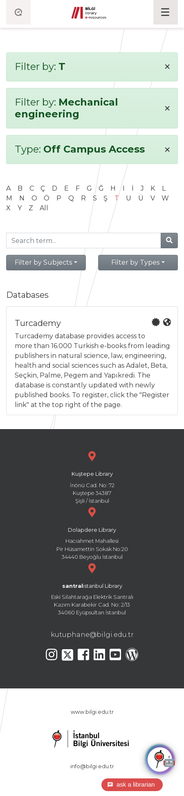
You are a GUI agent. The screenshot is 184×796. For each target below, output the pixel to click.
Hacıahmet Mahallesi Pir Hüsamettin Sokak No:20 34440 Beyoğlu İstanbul (92, 532)
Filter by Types (135, 262)
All (44, 208)
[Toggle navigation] (165, 12)
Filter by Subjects (43, 262)
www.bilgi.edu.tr (92, 712)
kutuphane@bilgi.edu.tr (92, 635)
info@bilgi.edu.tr (92, 766)
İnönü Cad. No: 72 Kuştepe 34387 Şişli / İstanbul (92, 476)
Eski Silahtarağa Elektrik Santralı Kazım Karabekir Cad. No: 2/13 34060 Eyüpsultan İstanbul (92, 588)
